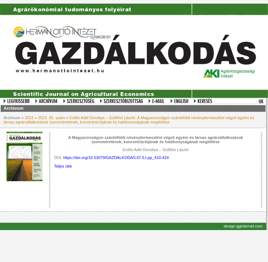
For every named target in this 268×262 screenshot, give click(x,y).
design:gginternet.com (243, 226)
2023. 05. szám (51, 118)
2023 (29, 118)
